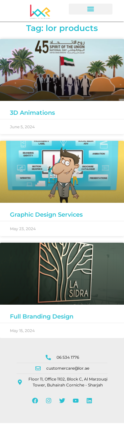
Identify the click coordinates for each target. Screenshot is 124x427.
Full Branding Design (41, 320)
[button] (90, 9)
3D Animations (32, 116)
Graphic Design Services (46, 218)
